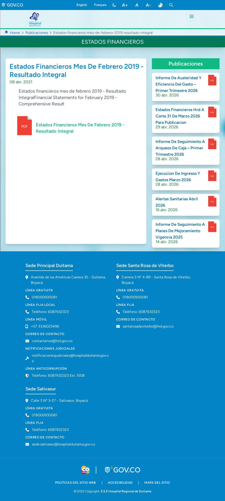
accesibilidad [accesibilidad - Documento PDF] (120, 483)
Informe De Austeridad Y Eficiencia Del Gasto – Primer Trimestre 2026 (178, 84)
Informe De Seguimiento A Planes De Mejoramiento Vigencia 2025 (180, 231)
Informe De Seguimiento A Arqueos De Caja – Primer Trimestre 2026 (180, 148)
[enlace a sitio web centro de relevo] (160, 5)
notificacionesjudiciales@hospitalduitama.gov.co (70, 358)
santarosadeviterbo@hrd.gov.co (148, 326)
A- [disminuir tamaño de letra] (148, 5)
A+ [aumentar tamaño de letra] (125, 5)
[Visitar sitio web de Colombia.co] (85, 470)
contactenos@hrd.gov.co (52, 341)
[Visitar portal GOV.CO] (123, 470)
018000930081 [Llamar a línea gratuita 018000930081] (44, 297)
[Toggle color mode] (114, 5)
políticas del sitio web (75, 483)
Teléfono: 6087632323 (50, 312)
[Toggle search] (171, 5)
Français (100, 5)
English (82, 5)
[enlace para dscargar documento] (212, 80)
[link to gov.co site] (12, 5)
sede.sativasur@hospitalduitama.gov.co (63, 444)
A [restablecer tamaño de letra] (136, 5)
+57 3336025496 (45, 326)
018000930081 (135, 297)
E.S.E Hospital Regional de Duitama (126, 491)
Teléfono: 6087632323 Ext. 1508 (58, 375)
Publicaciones (36, 33)
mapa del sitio (157, 483)
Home (15, 33)
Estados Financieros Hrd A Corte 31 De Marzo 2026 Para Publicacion (180, 116)
